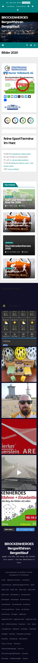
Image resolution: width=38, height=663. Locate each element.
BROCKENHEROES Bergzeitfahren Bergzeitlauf (15, 22)
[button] (27, 45)
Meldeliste (16, 629)
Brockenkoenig (16, 604)
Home (3, 580)
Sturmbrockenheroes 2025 (18, 247)
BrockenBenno (15, 594)
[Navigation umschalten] (34, 45)
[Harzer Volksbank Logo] (19, 73)
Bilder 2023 (31, 589)
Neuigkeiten (9, 196)
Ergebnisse (22, 614)
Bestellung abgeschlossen (21, 585)
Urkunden (25, 653)
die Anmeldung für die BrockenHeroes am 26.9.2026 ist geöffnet (18, 225)
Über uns (21, 648)
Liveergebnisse (6, 629)
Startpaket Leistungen (24, 634)
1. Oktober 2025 (13, 275)
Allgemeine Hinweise (13, 580)
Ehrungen (14, 614)
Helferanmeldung (11, 624)
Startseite (5, 639)
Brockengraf (15, 599)
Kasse (34, 624)
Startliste (12, 634)
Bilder (33, 585)
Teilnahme (17, 643)
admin (22, 206)
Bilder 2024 (5, 594)
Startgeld (4, 634)
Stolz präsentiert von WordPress (16, 572)
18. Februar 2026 (13, 229)
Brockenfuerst (25, 594)
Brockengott (5, 599)
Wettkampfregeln (15, 658)
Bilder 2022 (22, 589)
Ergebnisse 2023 (7, 619)
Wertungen (5, 658)
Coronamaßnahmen (8, 609)
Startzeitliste (23, 639)
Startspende (13, 639)
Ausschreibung (21, 6)
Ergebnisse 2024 (19, 619)
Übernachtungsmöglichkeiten (11, 653)
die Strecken (25, 609)
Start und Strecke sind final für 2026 (18, 201)
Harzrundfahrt (13, 169)
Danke (18, 609)
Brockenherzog (25, 599)
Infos (28, 624)
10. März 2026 (12, 206)
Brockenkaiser (6, 604)
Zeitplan (25, 658)
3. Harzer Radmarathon (19, 160)
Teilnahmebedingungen (9, 648)
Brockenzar (26, 604)
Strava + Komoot (7, 643)
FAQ (3, 624)
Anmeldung (10, 6)
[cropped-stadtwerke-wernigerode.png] (16, 68)
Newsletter (24, 629)
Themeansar (25, 575)
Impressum (22, 624)
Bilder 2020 (5, 589)
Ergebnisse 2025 (31, 619)
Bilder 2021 (13, 589)
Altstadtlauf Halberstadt (21, 154)
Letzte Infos (12, 271)
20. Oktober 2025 (13, 252)
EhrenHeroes (6, 614)
